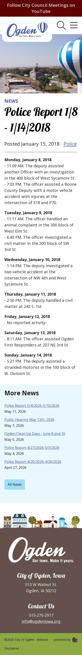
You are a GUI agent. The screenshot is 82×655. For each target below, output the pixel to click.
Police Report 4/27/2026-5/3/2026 (31, 447)
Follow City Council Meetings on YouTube (41, 8)
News (11, 100)
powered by (66, 639)
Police (70, 143)
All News (15, 484)
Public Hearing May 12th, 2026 (29, 419)
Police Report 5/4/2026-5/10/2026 (31, 405)
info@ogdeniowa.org (41, 621)
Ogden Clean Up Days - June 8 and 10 (34, 433)
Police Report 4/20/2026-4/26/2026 (32, 461)
